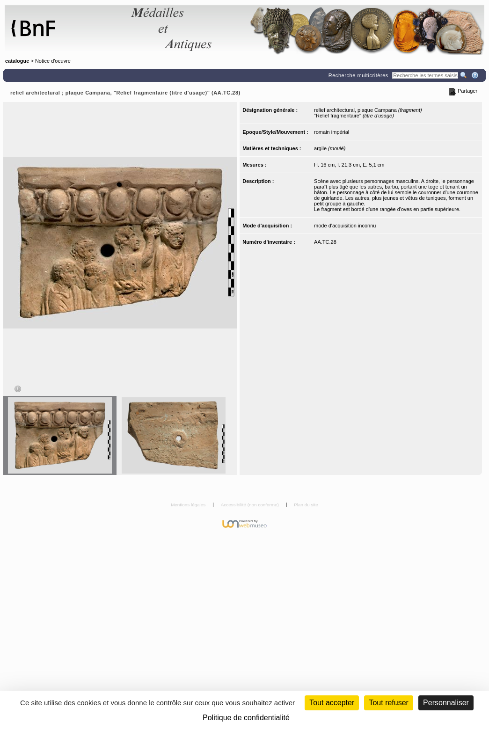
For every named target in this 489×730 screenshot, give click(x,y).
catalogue (17, 61)
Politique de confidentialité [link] (246, 718)
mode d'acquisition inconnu (345, 225)
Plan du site (306, 504)
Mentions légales (189, 504)
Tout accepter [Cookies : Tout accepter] (331, 703)
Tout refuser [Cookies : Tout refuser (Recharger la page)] (388, 703)
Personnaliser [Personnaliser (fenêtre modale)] (446, 703)
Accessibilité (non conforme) (250, 504)
